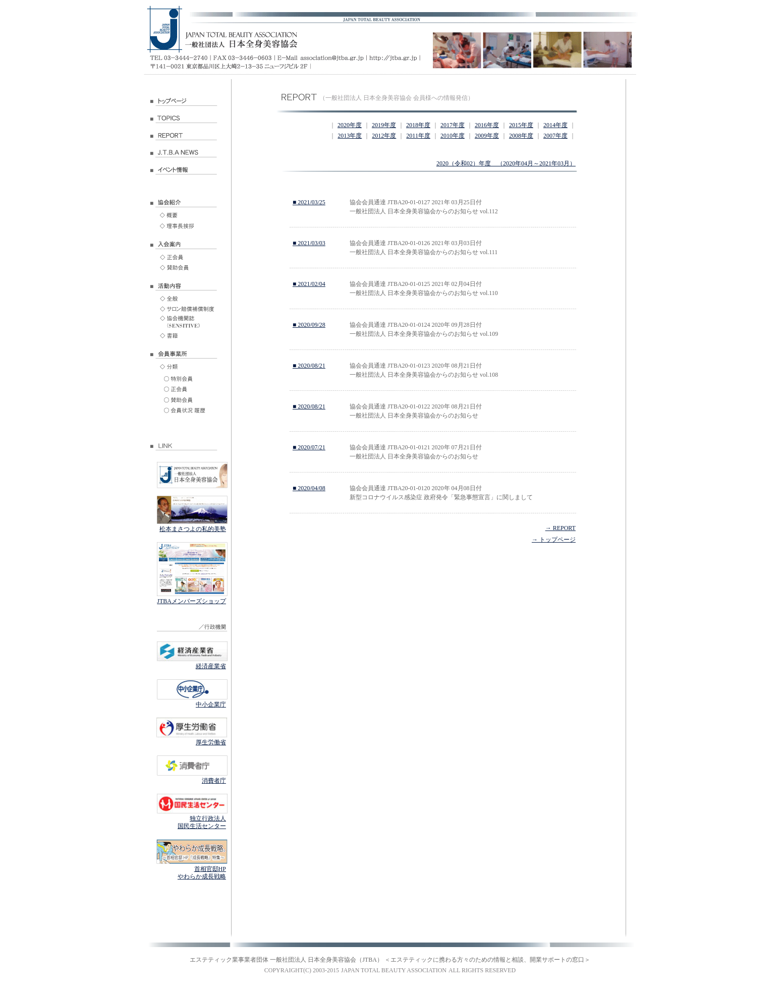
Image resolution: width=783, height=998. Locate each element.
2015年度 (521, 125)
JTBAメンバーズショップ (191, 601)
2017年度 (452, 125)
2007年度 (555, 135)
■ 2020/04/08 (309, 488)
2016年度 (487, 125)
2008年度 (521, 135)
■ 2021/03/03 (309, 243)
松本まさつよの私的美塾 (192, 529)
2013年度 (350, 135)
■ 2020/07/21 (309, 447)
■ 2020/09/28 (309, 324)
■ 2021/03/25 (309, 202)
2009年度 (487, 135)
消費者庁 (214, 780)
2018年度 (418, 125)
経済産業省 (211, 666)
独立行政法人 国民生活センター (202, 822)
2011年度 (418, 135)
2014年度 (555, 125)
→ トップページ (554, 539)
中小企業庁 (211, 704)
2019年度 (384, 125)
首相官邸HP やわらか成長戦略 (202, 872)
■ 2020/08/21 (309, 365)
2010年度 (452, 135)
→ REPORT (560, 528)
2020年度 (350, 125)
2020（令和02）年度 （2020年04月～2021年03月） (506, 163)
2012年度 (384, 135)
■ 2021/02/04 (309, 283)
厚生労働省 (211, 742)
